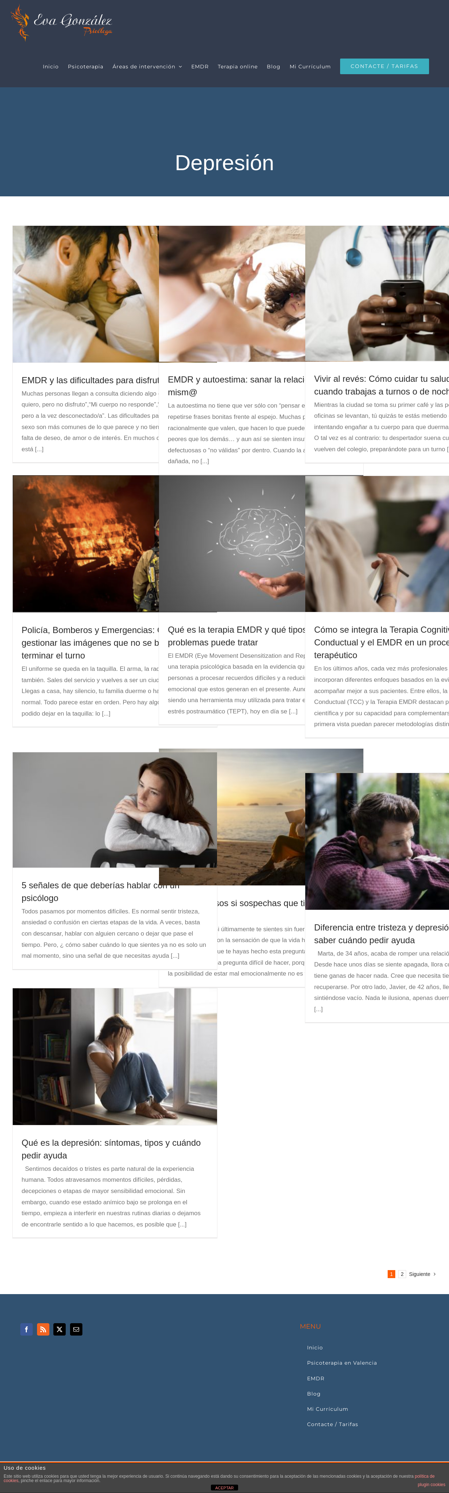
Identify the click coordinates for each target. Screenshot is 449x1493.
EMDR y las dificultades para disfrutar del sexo (112, 380)
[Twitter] (59, 1329)
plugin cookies (431, 1484)
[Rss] (43, 1329)
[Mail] (76, 1329)
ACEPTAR (224, 1488)
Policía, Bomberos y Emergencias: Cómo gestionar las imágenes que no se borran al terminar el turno (105, 642)
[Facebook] (26, 1329)
